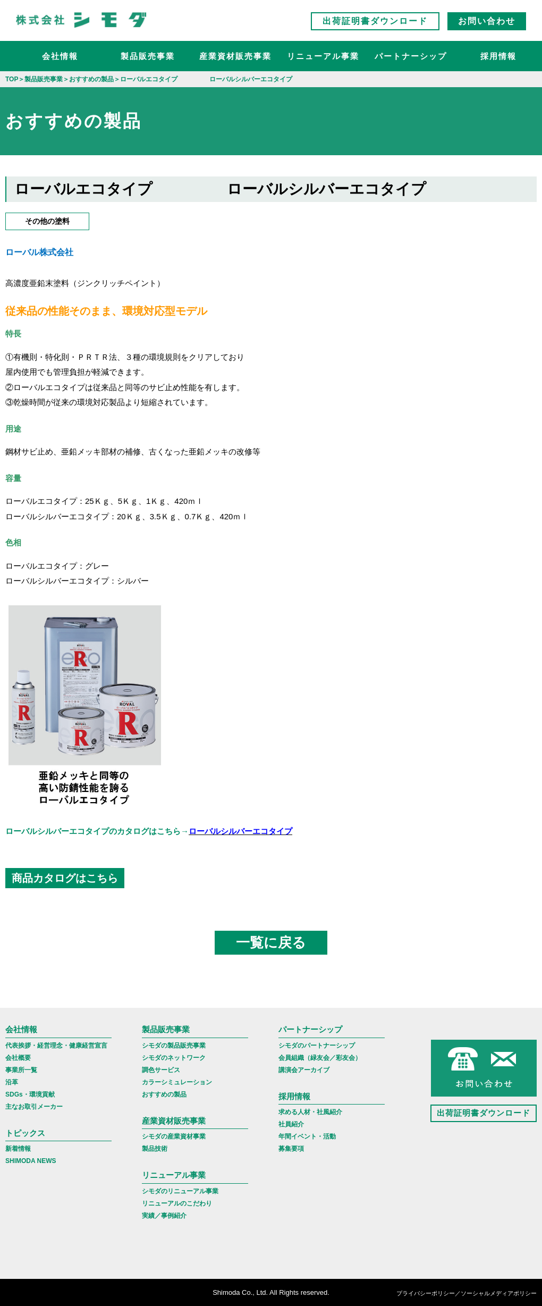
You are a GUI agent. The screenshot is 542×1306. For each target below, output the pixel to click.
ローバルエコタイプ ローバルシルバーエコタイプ (220, 189)
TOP (11, 79)
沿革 (11, 1082)
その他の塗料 (47, 221)
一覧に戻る (271, 942)
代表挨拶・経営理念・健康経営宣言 (56, 1045)
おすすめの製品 (164, 1094)
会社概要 (18, 1057)
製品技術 (154, 1148)
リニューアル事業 (323, 56)
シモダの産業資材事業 (174, 1136)
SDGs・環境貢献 (30, 1094)
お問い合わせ (486, 21)
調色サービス (161, 1070)
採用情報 (498, 56)
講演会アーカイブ (303, 1070)
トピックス (25, 1133)
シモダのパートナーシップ (316, 1045)
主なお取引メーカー (34, 1106)
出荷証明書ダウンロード (375, 21)
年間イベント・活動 (307, 1136)
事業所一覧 (21, 1070)
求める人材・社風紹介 (310, 1112)
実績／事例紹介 (164, 1215)
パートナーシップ (411, 56)
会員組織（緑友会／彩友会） (319, 1057)
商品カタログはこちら (65, 878)
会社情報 (60, 56)
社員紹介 (291, 1124)
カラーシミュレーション (177, 1082)
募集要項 (291, 1148)
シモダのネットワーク (174, 1057)
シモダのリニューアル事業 (180, 1191)
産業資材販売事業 (235, 56)
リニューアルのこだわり (177, 1203)
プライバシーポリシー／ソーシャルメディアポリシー (466, 1293)
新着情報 (18, 1148)
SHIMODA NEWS (30, 1161)
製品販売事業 (148, 56)
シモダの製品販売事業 (174, 1045)
